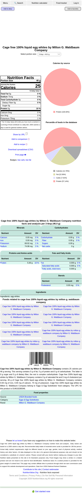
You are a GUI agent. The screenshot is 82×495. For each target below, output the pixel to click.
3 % (36, 246)
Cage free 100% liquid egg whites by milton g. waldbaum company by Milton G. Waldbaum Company (61, 333)
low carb (21, 160)
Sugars (45, 243)
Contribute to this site (32, 469)
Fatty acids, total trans (51, 269)
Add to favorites (72, 9)
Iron (2, 240)
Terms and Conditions (18, 476)
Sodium (3, 246)
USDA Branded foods (28, 397)
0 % (36, 237)
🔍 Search (18, 3)
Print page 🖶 (20, 155)
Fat (42, 263)
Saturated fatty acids (50, 266)
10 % (37, 263)
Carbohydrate (46, 237)
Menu (5, 3)
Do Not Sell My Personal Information (57, 476)
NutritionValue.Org (30, 472)
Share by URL (20, 135)
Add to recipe (19, 144)
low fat (28, 160)
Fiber (44, 240)
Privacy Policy (35, 476)
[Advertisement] (41, 28)
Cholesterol (46, 285)
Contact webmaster (51, 469)
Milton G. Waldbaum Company (32, 403)
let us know (17, 441)
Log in (76, 3)
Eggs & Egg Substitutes (29, 400)
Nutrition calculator (39, 3)
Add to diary (8, 9)
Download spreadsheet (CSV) (20, 150)
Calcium (3, 237)
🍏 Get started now (41, 491)
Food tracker (61, 3)
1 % (36, 243)
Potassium (4, 243)
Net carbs (46, 246)
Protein (3, 263)
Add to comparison (19, 139)
